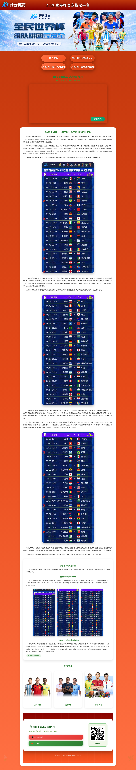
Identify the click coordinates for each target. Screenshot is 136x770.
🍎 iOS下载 (35, 743)
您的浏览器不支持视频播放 (68, 103)
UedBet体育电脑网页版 (82, 66)
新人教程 (53, 58)
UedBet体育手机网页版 (53, 66)
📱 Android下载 (37, 737)
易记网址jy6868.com (82, 58)
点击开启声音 (98, 119)
